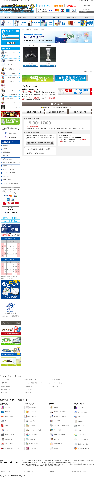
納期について (4, 392)
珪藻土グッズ (31, 439)
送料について (80, 111)
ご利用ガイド (4, 383)
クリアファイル (31, 434)
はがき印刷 (54, 439)
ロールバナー (6, 430)
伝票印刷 (54, 448)
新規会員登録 (86, 5)
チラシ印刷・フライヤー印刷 (59, 425)
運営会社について (5, 471)
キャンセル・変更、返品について (33, 383)
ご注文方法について (6, 386)
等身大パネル (6, 439)
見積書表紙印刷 (56, 443)
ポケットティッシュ (33, 443)
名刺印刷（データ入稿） (58, 411)
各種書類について (29, 386)
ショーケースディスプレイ (55, 379)
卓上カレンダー (31, 407)
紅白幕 (4, 425)
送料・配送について (6, 389)
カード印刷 (30, 425)
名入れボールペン (32, 416)
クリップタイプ (30, 45)
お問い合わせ (27, 392)
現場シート (6, 421)
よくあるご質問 (28, 389)
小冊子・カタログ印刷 (57, 434)
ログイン (91, 0)
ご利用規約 (51, 471)
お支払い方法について (30, 379)
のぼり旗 (5, 407)
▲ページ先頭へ (88, 71)
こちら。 (43, 153)
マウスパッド (31, 448)
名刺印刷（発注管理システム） (60, 416)
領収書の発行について (57, 111)
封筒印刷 (54, 407)
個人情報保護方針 (10, 313)
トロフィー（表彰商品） (34, 430)
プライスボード (7, 443)
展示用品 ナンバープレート (10, 448)
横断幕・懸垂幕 (7, 416)
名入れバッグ (31, 411)
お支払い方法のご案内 (33, 111)
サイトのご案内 (5, 379)
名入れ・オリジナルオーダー (56, 383)
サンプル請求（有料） (54, 386)
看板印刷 (5, 411)
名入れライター (31, 421)
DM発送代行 (55, 421)
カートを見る (86, 11)
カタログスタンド (26, 29)
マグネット (48, 45)
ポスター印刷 (55, 430)
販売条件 (57, 105)
